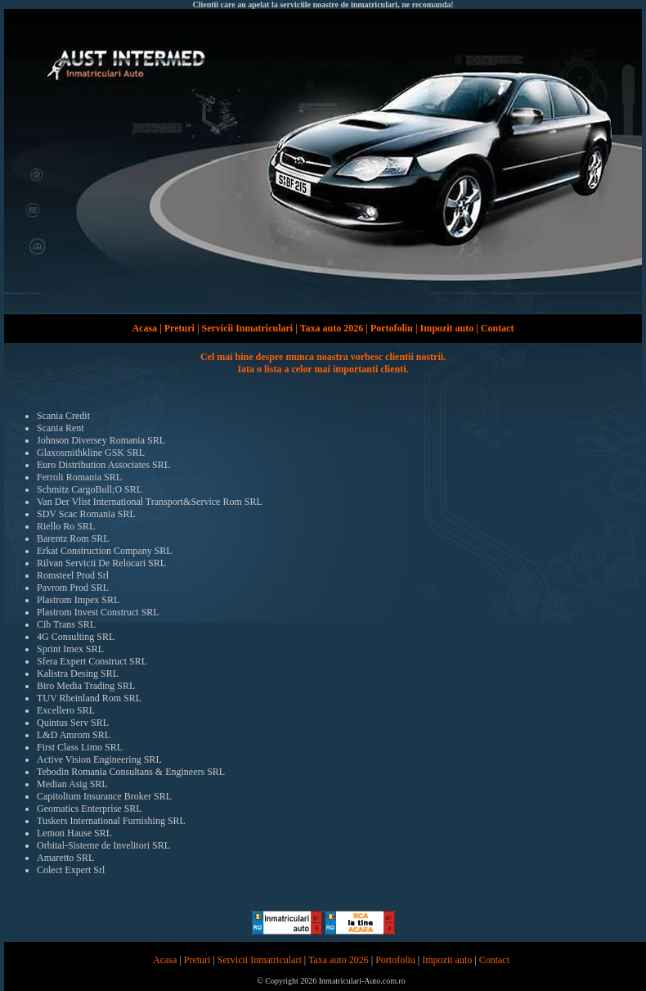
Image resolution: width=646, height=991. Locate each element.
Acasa (144, 328)
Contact (497, 328)
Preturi (179, 328)
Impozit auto (447, 328)
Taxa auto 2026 (332, 328)
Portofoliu (391, 328)
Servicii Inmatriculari (248, 328)
